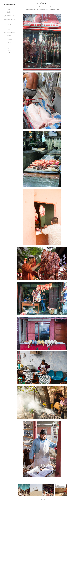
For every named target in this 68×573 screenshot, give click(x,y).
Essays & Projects (9, 7)
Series (9, 29)
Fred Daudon (9, 3)
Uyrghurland (9, 35)
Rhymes (9, 22)
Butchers (9, 43)
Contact (9, 50)
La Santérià (9, 12)
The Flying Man (9, 39)
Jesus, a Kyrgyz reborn (9, 33)
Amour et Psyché (9, 26)
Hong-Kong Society (9, 11)
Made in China (9, 36)
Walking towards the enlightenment (9, 16)
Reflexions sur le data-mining (9, 15)
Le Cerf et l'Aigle (9, 24)
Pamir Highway (9, 40)
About (9, 48)
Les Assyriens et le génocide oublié (9, 13)
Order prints (9, 46)
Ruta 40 (9, 42)
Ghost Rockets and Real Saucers (9, 32)
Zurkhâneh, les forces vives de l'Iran (9, 19)
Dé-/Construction (9, 31)
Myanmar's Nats (9, 38)
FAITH (9, 9)
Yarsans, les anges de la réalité (9, 18)
